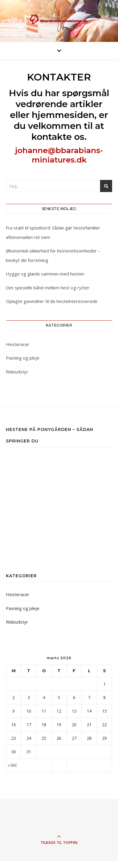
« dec (12, 765)
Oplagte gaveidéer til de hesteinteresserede (51, 301)
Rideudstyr (17, 372)
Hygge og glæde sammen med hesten (45, 274)
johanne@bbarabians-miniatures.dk (59, 155)
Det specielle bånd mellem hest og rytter (47, 288)
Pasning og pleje (22, 358)
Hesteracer (17, 344)
